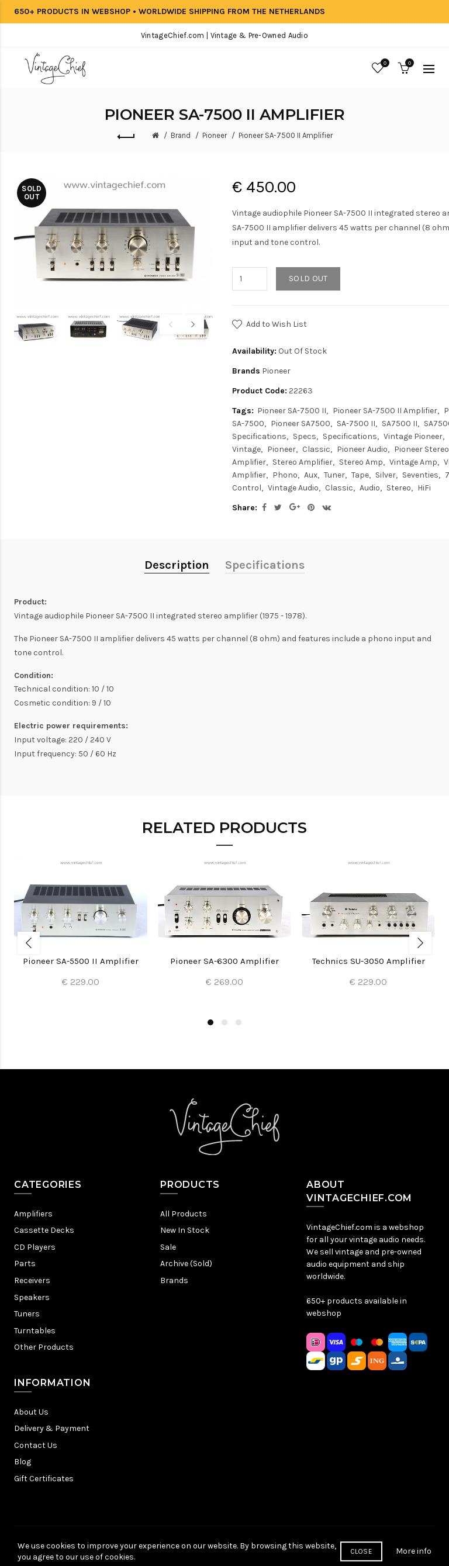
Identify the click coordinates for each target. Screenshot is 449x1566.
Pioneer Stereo (421, 449)
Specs (304, 436)
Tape (360, 475)
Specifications (350, 436)
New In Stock (184, 1230)
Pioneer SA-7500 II (291, 411)
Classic (316, 449)
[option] (37, 328)
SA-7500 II (356, 423)
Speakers (32, 1297)
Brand (181, 135)
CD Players (35, 1247)
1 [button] (210, 1022)
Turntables (35, 1331)
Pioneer (214, 135)
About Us (31, 1412)
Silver (385, 475)
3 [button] (238, 1022)
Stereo (398, 488)
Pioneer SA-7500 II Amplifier (286, 135)
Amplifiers (33, 1214)
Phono (285, 475)
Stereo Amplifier (302, 462)
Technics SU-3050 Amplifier (368, 961)
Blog (22, 1462)
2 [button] (224, 1022)
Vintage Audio (293, 488)
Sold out (308, 279)
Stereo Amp (361, 462)
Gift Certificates (44, 1479)
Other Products (44, 1347)
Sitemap (113, 1546)
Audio (370, 488)
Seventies (420, 475)
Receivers (32, 1280)
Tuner (334, 475)
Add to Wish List (276, 324)
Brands (174, 1280)
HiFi (424, 488)
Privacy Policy (161, 1546)
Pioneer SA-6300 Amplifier (224, 961)
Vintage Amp (413, 462)
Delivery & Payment (51, 1428)
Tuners (27, 1314)
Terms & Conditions (232, 1546)
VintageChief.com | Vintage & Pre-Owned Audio (224, 35)
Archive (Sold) (186, 1263)
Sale (168, 1247)
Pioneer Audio (362, 449)
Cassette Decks (44, 1230)
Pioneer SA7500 (300, 423)
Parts (25, 1263)
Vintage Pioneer (413, 436)
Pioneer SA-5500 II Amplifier (81, 961)
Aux (310, 475)
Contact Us (35, 1445)
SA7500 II (399, 423)
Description (176, 565)
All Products (183, 1214)
